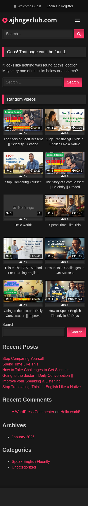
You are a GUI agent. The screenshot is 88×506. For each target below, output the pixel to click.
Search (8, 325)
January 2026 (23, 437)
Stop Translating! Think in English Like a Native (41, 387)
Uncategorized (24, 467)
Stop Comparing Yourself (23, 359)
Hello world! (70, 412)
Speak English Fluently (31, 462)
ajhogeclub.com (29, 20)
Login (51, 6)
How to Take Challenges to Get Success (35, 370)
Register (67, 6)
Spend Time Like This (20, 364)
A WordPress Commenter (33, 412)
